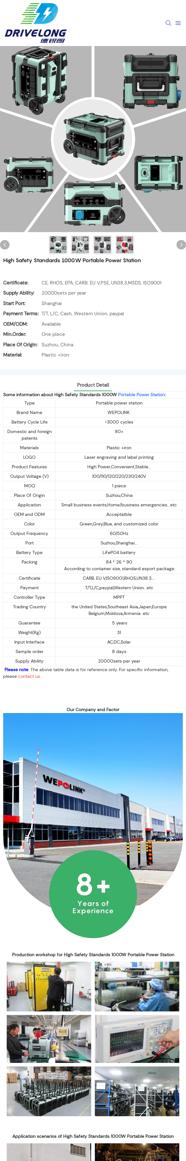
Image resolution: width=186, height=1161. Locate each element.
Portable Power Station (141, 394)
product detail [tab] (93, 385)
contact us (29, 676)
